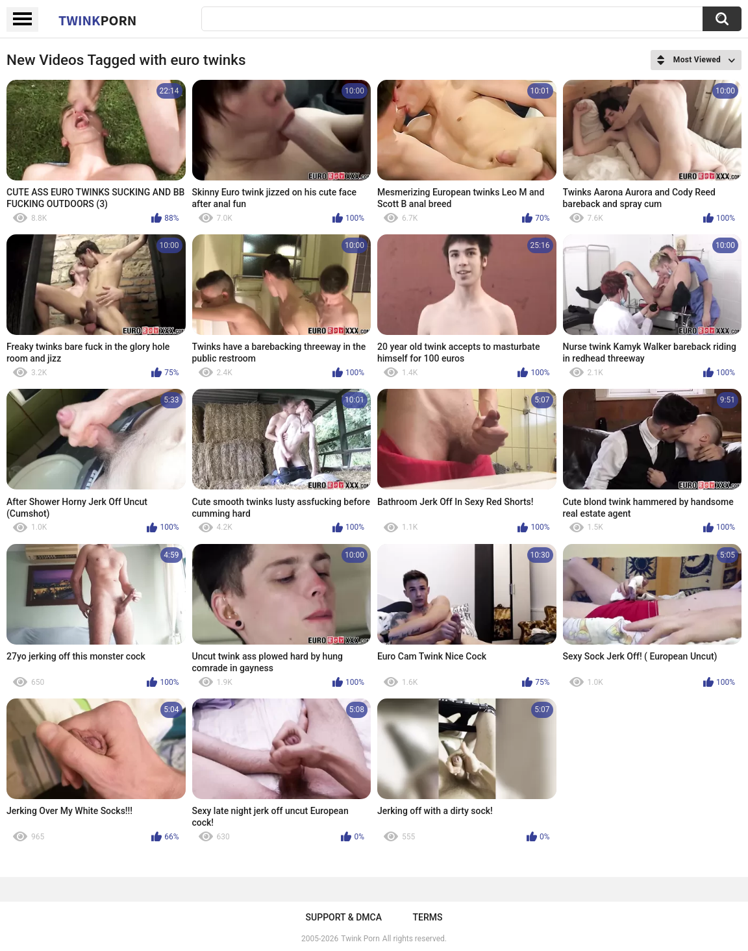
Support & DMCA (344, 917)
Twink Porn (360, 938)
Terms (427, 917)
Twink (97, 20)
